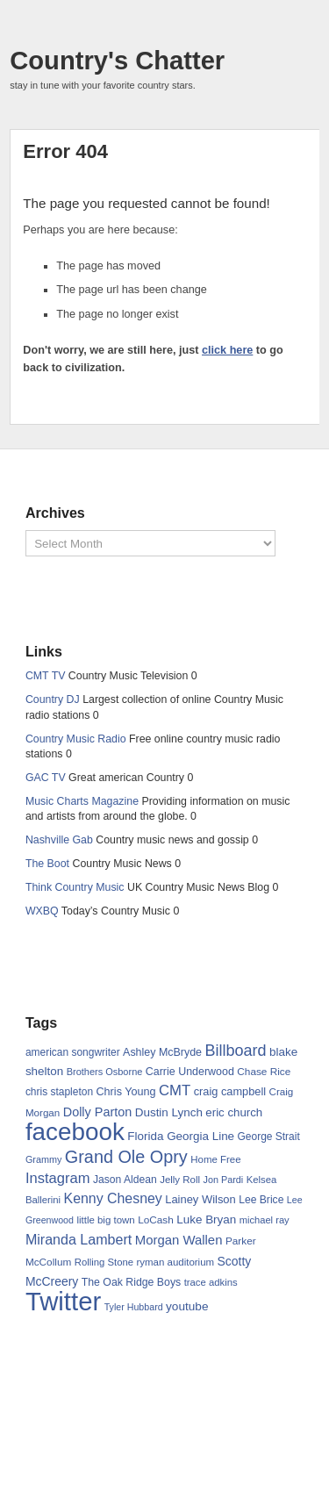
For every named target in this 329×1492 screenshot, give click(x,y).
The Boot (47, 863)
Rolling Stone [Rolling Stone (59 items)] (104, 1262)
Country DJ (52, 699)
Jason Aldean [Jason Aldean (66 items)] (125, 1179)
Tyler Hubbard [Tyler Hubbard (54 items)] (133, 1307)
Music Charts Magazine (82, 801)
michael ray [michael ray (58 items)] (265, 1220)
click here (227, 350)
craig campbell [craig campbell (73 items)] (230, 1091)
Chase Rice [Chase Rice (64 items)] (263, 1071)
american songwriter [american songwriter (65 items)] (72, 1052)
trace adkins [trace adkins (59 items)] (211, 1282)
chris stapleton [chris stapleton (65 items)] (59, 1092)
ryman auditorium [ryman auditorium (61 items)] (175, 1262)
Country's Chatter (117, 61)
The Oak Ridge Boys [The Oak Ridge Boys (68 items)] (131, 1282)
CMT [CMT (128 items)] (174, 1090)
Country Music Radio (75, 739)
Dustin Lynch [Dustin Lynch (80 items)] (169, 1112)
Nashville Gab (59, 840)
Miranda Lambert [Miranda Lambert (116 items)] (78, 1239)
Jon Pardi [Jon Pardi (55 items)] (223, 1179)
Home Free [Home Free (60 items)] (215, 1159)
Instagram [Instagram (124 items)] (57, 1178)
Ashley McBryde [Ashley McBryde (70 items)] (162, 1052)
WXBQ (42, 911)
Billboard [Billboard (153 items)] (236, 1050)
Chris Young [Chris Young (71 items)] (125, 1092)
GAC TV (45, 777)
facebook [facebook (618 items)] (75, 1131)
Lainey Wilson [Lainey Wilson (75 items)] (200, 1199)
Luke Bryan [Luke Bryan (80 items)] (206, 1219)
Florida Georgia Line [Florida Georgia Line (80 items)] (180, 1136)
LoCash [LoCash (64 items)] (156, 1220)
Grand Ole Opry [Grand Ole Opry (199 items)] (126, 1156)
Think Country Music (75, 887)
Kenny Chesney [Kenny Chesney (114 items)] (113, 1198)
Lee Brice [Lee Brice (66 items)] (261, 1200)
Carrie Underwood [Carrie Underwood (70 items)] (190, 1071)
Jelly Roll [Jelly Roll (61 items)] (180, 1179)
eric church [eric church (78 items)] (233, 1112)
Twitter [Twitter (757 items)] (63, 1301)
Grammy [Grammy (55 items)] (43, 1159)
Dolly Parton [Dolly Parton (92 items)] (97, 1112)
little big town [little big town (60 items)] (105, 1220)
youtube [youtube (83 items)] (187, 1306)
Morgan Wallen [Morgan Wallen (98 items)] (179, 1239)
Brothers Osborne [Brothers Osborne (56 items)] (105, 1071)
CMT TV (45, 676)
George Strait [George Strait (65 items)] (269, 1136)
